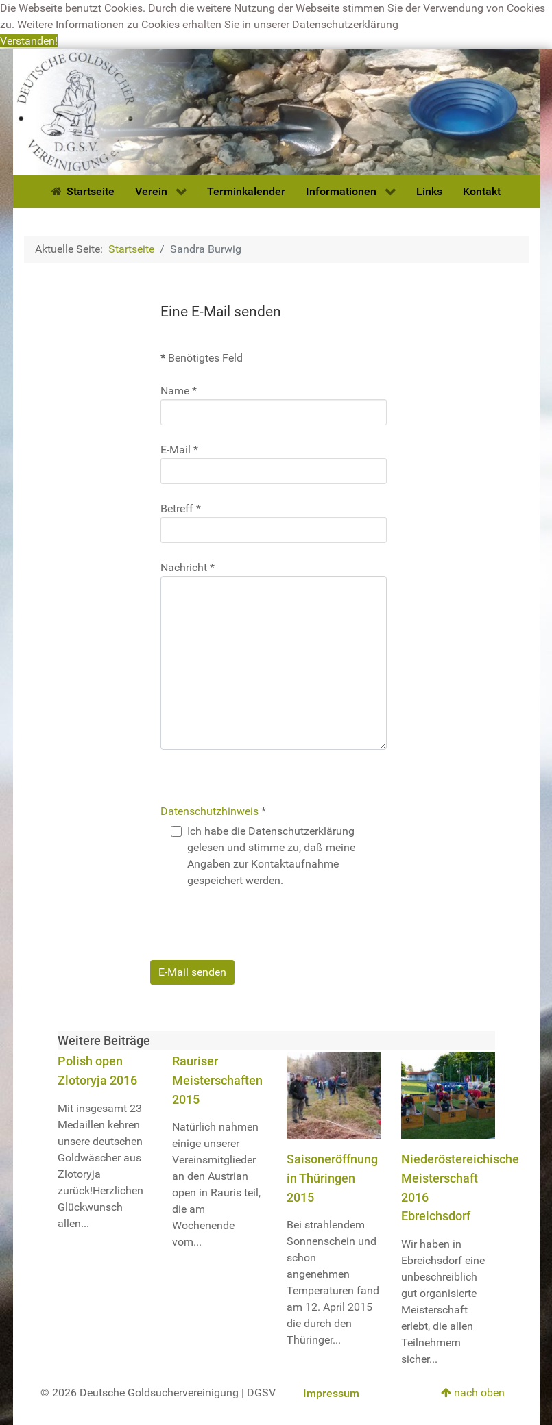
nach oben (473, 1392)
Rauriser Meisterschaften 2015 (217, 1080)
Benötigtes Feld (201, 357)
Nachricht (187, 567)
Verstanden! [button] (29, 40)
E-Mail (179, 449)
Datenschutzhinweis (209, 811)
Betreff (180, 508)
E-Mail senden (192, 972)
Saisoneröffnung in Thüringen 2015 (332, 1178)
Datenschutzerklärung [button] (345, 24)
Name (178, 390)
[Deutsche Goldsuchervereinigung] (276, 111)
